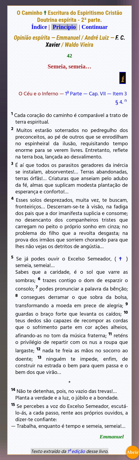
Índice (39, 27)
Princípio (64, 27)
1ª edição (76, 451)
